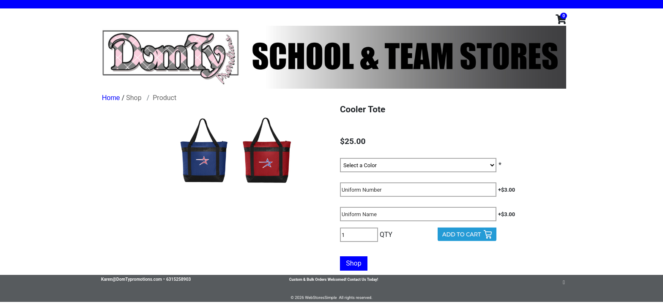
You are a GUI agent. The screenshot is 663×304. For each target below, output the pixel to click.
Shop (133, 98)
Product (164, 98)
